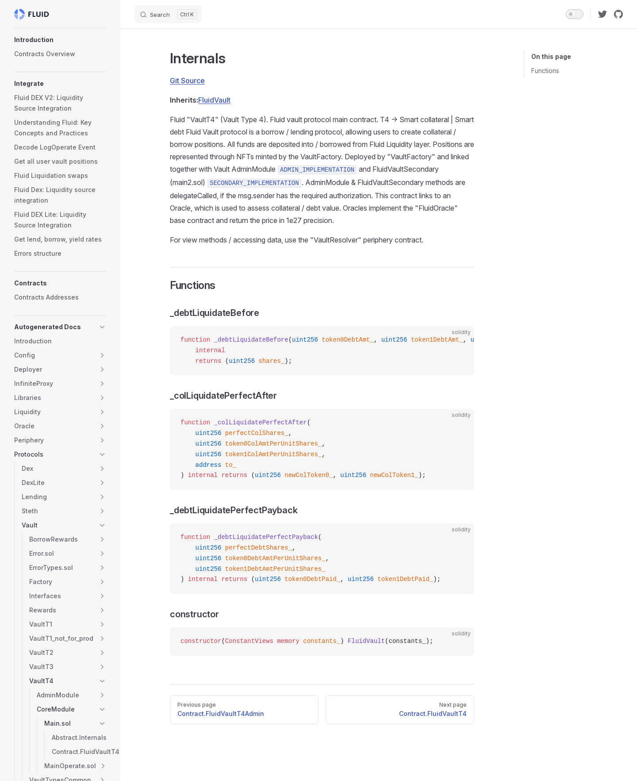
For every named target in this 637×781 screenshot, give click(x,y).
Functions (545, 70)
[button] (60, 40)
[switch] (574, 14)
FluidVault (214, 100)
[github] (618, 14)
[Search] (168, 14)
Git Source (187, 80)
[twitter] (602, 14)
